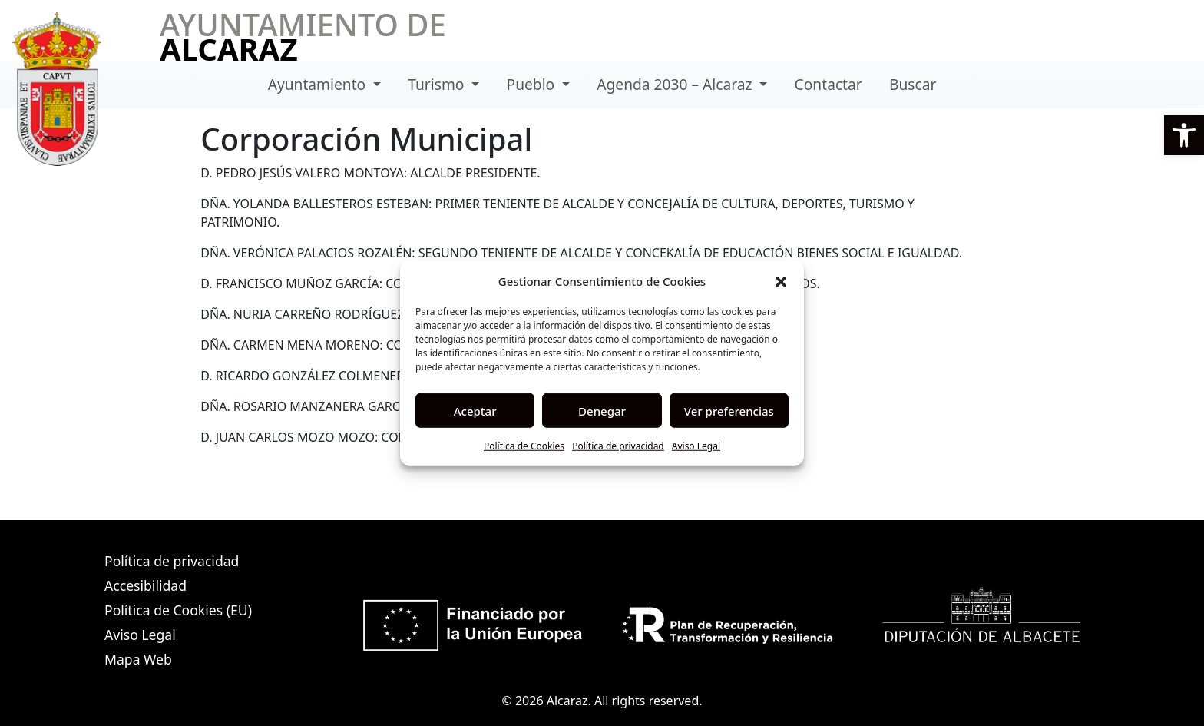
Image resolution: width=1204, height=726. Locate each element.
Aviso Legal (696, 446)
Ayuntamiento (319, 84)
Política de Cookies (524, 446)
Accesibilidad (145, 585)
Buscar (912, 84)
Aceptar (475, 410)
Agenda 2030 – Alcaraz (676, 84)
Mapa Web (138, 659)
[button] (1184, 135)
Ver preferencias (729, 410)
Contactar (828, 84)
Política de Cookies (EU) (178, 610)
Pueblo (533, 84)
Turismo (438, 84)
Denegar (602, 410)
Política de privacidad (618, 446)
